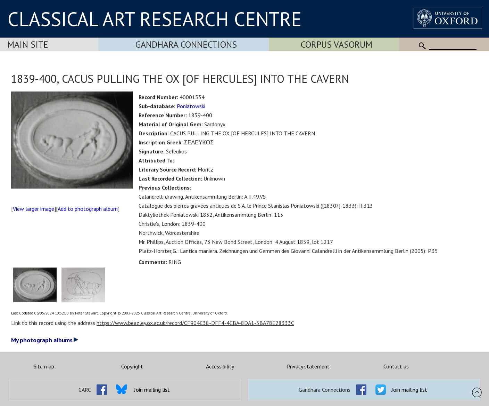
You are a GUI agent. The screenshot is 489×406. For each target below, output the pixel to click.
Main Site (27, 44)
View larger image (33, 208)
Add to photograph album (88, 208)
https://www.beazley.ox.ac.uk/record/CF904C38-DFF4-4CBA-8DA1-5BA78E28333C (195, 322)
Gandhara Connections (186, 44)
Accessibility (220, 366)
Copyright (132, 366)
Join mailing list (152, 389)
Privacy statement (308, 366)
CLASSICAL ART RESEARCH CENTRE (154, 18)
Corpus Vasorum (336, 44)
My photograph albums (44, 340)
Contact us (396, 366)
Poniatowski (191, 106)
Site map (44, 366)
